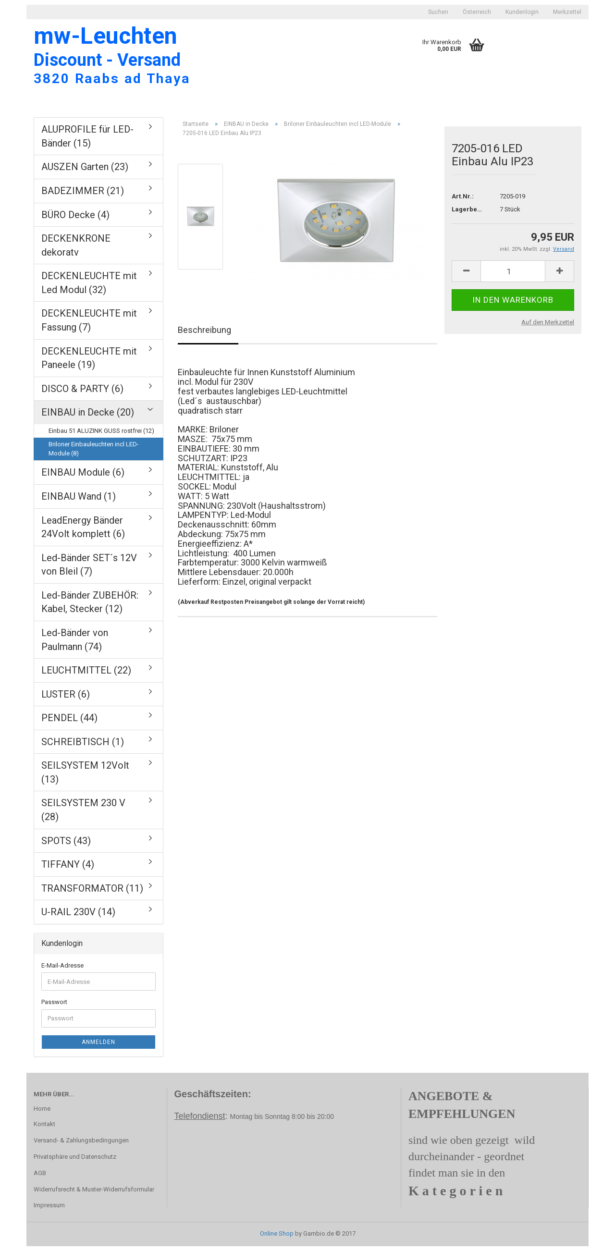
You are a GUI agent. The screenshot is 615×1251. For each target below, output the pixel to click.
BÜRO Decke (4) (75, 219)
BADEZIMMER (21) (82, 196)
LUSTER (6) (65, 699)
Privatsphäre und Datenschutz (75, 1161)
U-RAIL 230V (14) (78, 917)
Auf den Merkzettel (547, 327)
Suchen (438, 12)
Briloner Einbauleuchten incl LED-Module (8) (94, 454)
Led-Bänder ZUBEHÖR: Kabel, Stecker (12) (89, 607)
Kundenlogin (522, 12)
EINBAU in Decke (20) (87, 417)
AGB (40, 1177)
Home (42, 1113)
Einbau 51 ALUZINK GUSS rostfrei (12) (101, 435)
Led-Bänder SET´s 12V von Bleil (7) (89, 569)
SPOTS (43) (66, 845)
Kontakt (44, 1129)
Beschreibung (204, 335)
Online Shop (277, 1238)
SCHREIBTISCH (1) (82, 746)
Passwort (54, 1007)
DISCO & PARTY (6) (82, 393)
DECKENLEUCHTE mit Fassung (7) (89, 325)
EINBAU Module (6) (82, 477)
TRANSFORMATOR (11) (92, 893)
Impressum (49, 1210)
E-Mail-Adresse (62, 970)
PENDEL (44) (69, 723)
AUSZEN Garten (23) (84, 172)
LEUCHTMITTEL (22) (86, 675)
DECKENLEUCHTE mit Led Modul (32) (89, 288)
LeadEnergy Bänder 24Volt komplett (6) (83, 532)
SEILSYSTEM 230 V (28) (83, 815)
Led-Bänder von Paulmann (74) (74, 645)
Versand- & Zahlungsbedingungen (81, 1145)
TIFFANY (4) (67, 869)
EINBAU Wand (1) (78, 501)
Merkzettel (567, 12)
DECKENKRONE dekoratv (76, 250)
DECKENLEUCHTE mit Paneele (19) (89, 363)
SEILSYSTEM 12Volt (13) (85, 777)
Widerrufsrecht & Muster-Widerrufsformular (94, 1194)
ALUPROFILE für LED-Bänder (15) (87, 141)
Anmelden (98, 1046)
